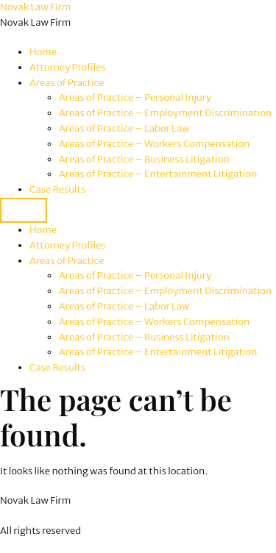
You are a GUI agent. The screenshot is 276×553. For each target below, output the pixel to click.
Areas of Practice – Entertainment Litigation (158, 174)
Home (43, 52)
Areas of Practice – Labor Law (124, 128)
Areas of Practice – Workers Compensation (154, 144)
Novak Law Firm (35, 7)
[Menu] (23, 210)
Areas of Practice (66, 82)
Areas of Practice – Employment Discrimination (165, 113)
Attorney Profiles (67, 67)
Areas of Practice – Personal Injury (135, 97)
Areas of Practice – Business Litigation (144, 159)
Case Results (57, 189)
